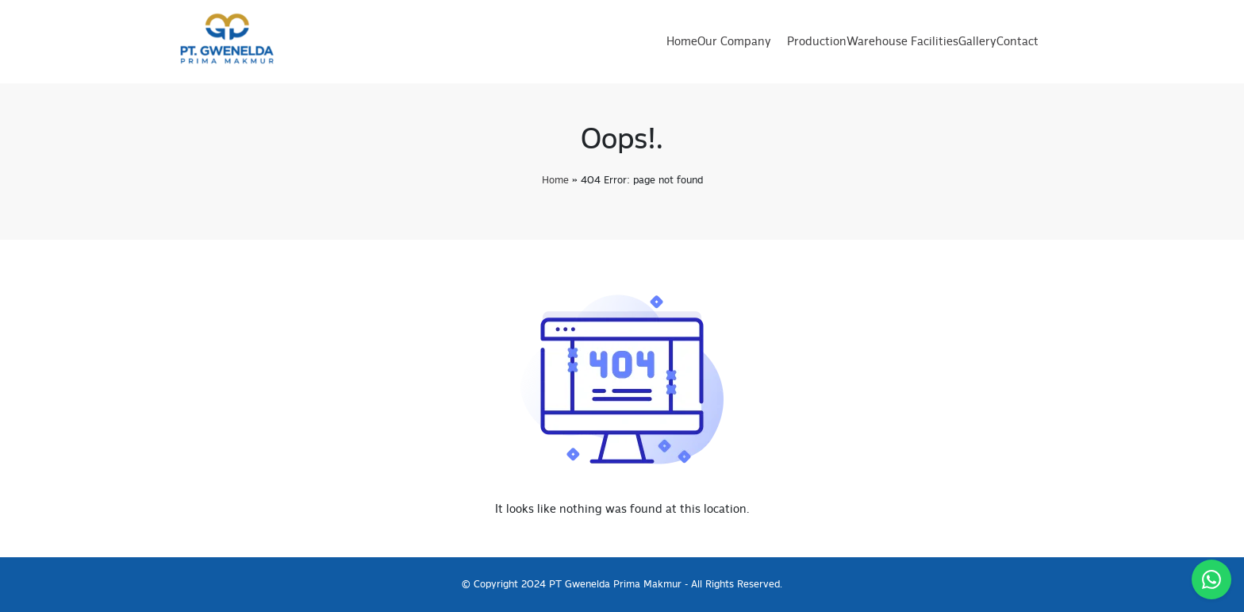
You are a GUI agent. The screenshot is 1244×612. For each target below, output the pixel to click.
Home (681, 42)
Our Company (734, 42)
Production (817, 42)
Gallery (977, 42)
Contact (1017, 42)
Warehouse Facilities (902, 42)
